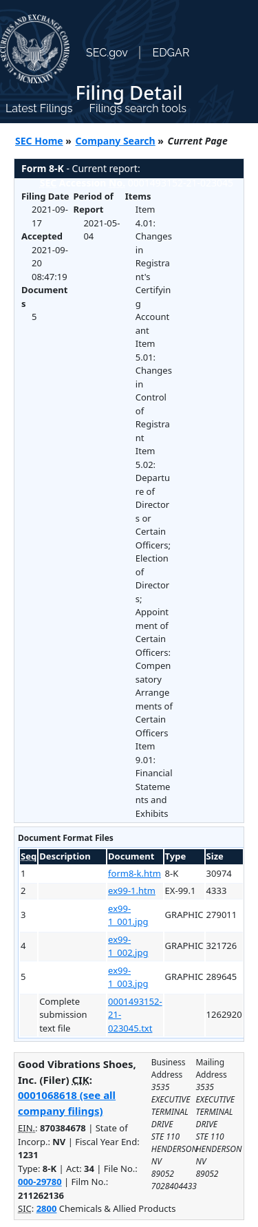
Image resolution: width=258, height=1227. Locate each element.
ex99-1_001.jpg (128, 915)
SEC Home (39, 140)
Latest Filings (39, 108)
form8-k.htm (134, 873)
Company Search (115, 140)
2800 (46, 1208)
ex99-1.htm (131, 890)
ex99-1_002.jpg (128, 946)
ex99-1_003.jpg (128, 977)
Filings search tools (137, 108)
